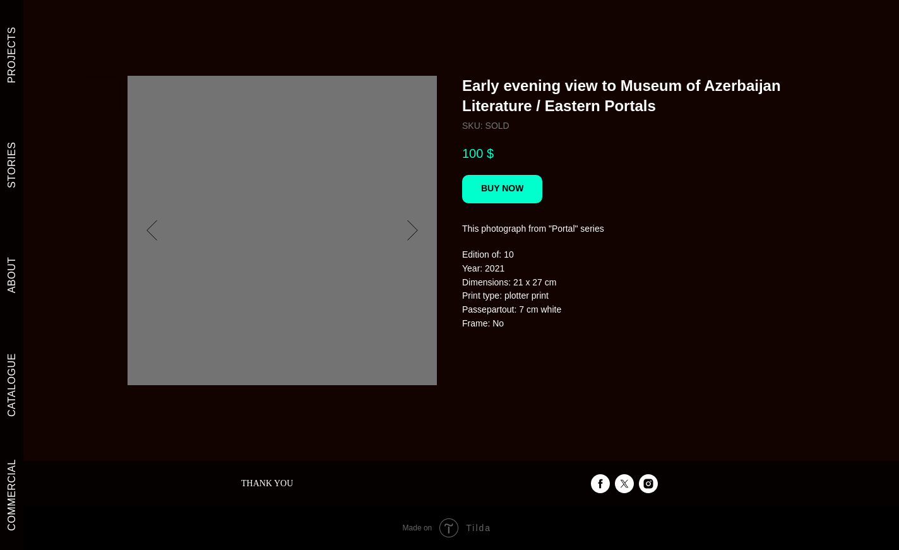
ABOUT (11, 275)
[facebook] (600, 483)
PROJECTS (11, 55)
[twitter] (624, 483)
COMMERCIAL (11, 494)
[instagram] (648, 483)
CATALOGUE (11, 385)
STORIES (11, 165)
